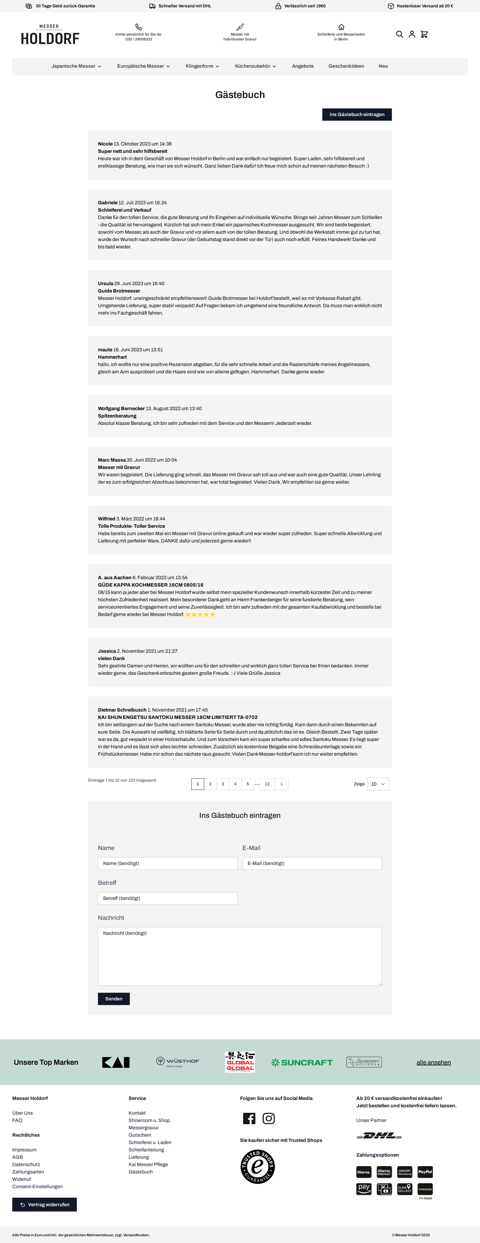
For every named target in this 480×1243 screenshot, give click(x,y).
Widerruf (21, 1179)
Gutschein (140, 1135)
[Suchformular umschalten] (400, 34)
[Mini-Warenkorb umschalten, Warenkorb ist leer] (424, 34)
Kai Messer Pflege (148, 1164)
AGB (17, 1157)
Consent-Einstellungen (37, 1186)
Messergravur (144, 1127)
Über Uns (22, 1113)
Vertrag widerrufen (44, 1205)
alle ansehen (434, 1062)
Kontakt (137, 1113)
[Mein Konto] (412, 34)
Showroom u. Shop (149, 1120)
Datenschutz (26, 1164)
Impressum (24, 1149)
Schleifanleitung (146, 1149)
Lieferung (139, 1157)
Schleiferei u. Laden (150, 1142)
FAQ (17, 1120)
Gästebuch (141, 1171)
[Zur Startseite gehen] (50, 34)
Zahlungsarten (28, 1171)
